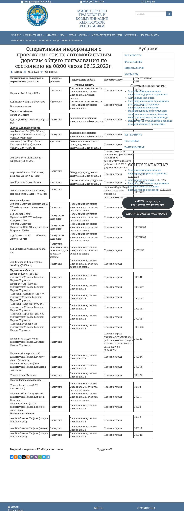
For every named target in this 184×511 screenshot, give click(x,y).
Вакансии (131, 35)
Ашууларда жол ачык (141, 97)
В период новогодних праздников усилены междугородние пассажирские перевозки (148, 104)
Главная (16, 35)
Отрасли (52, 35)
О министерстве (33, 35)
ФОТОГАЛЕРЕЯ (133, 61)
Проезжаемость (149, 35)
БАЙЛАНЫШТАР (134, 147)
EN (153, 1)
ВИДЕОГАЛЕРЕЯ (134, 67)
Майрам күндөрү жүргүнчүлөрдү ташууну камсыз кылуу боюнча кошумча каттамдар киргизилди (148, 114)
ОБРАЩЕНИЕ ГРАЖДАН (23, 40)
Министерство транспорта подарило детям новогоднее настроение (150, 122)
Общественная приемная (67, 40)
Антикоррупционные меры (106, 35)
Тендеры (45, 40)
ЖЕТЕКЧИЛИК (133, 134)
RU (148, 1)
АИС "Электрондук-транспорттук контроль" (148, 203)
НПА (63, 35)
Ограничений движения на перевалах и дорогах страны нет (148, 93)
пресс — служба (79, 35)
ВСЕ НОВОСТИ (133, 55)
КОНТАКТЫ (131, 74)
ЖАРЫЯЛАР (131, 140)
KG (143, 1)
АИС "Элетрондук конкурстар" (147, 213)
